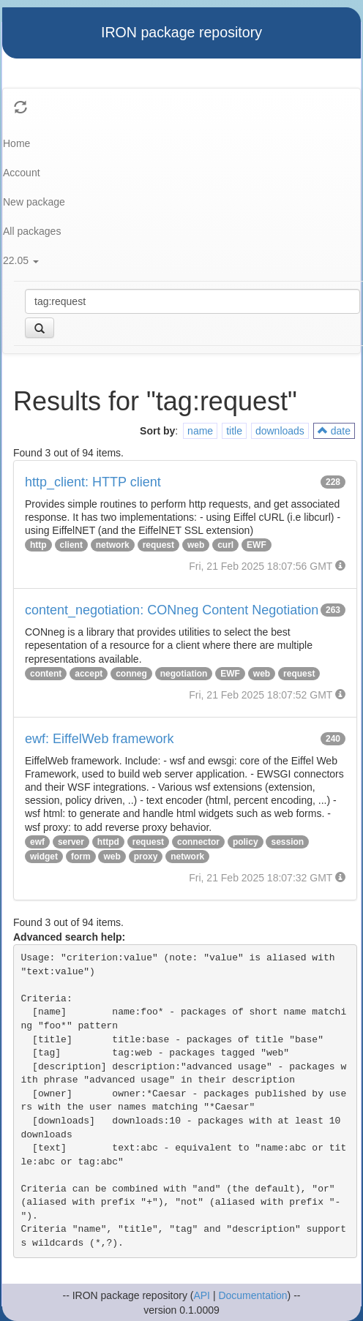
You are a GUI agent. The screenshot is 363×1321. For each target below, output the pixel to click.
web (195, 545)
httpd (108, 842)
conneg (131, 674)
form (81, 856)
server (71, 842)
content (45, 674)
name (200, 431)
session (287, 842)
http (38, 545)
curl (225, 545)
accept (88, 674)
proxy (146, 856)
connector (198, 842)
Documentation (252, 1295)
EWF (256, 545)
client (71, 545)
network (113, 545)
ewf (37, 842)
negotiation (184, 674)
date (334, 431)
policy (245, 842)
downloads (279, 431)
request (158, 545)
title (234, 431)
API (201, 1295)
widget (44, 856)
